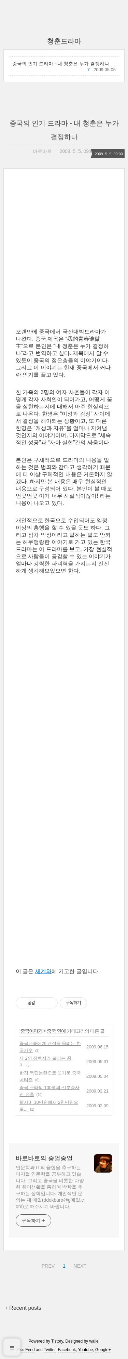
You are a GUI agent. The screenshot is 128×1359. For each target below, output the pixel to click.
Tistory (57, 1341)
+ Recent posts (23, 1308)
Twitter (50, 1349)
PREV (47, 1265)
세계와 (43, 971)
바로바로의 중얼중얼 (44, 1158)
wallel (94, 1341)
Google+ (103, 1349)
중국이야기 (31, 1031)
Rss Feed (25, 1349)
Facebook (67, 1349)
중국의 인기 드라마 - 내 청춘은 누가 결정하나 (60, 63)
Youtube (85, 1349)
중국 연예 (56, 1031)
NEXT (79, 1265)
